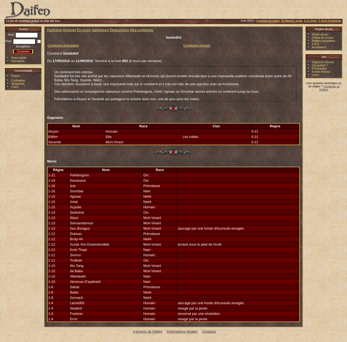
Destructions (119, 30)
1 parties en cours (267, 20)
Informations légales (182, 331)
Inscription (18, 61)
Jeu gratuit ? (320, 65)
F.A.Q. (316, 44)
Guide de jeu (320, 34)
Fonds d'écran (321, 71)
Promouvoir (319, 68)
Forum (15, 76)
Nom (23, 34)
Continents (18, 80)
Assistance (319, 47)
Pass (20, 41)
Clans (15, 86)
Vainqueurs (100, 30)
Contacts (209, 331)
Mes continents (141, 30)
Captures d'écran (323, 62)
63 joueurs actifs (292, 20)
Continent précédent (63, 45)
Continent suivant (196, 45)
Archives (69, 30)
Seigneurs (18, 83)
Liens (315, 74)
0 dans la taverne (330, 20)
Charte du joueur (323, 37)
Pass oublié (18, 57)
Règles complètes (323, 40)
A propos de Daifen (147, 331)
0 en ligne (310, 20)
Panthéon (54, 30)
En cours (84, 30)
